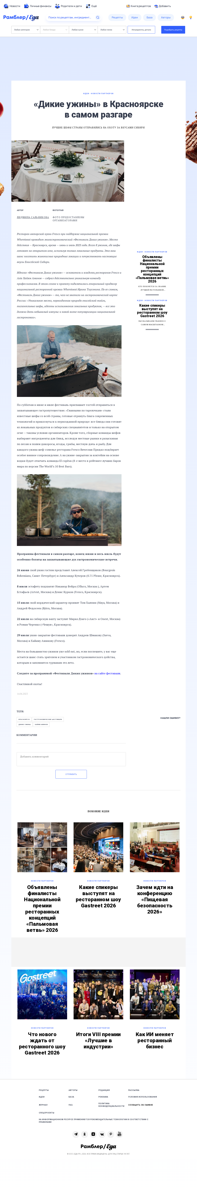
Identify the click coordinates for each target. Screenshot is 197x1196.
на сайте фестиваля (107, 673)
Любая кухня (84, 29)
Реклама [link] (103, 1097)
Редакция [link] (104, 1090)
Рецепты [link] (44, 1090)
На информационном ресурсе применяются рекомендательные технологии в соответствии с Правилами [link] (93, 1121)
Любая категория (26, 29)
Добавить (162, 6)
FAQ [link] (71, 1105)
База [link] (71, 1097)
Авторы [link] (73, 1090)
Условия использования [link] (142, 1097)
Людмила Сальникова (33, 217)
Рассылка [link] (133, 1090)
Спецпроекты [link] (46, 1113)
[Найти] (97, 17)
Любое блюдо (55, 29)
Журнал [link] (43, 1105)
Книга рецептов (138, 6)
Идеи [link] (42, 1097)
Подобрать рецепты (173, 29)
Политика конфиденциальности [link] (111, 1105)
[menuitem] (11, 6)
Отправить (71, 774)
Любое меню (112, 29)
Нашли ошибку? (170, 718)
